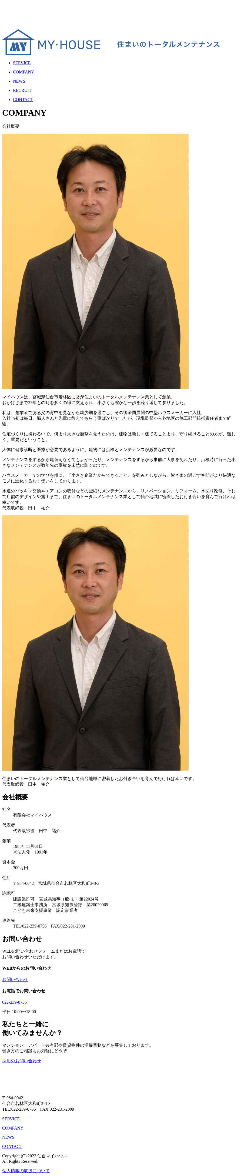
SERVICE (11, 1119)
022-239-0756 (14, 1002)
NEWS (8, 1137)
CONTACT (12, 1146)
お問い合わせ (15, 979)
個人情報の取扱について (26, 1170)
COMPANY (13, 1128)
